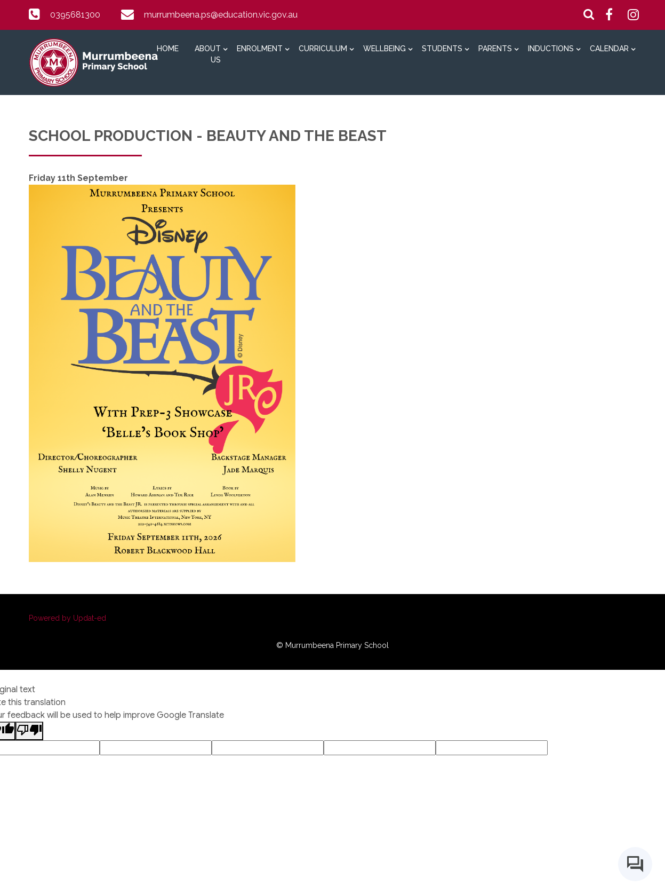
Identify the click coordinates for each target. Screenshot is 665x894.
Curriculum (323, 48)
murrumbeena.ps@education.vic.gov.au (221, 15)
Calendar (609, 48)
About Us (208, 54)
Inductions (551, 48)
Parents (495, 48)
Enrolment (260, 48)
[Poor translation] (29, 731)
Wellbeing (384, 48)
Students (442, 48)
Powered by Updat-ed (67, 618)
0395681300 (75, 15)
